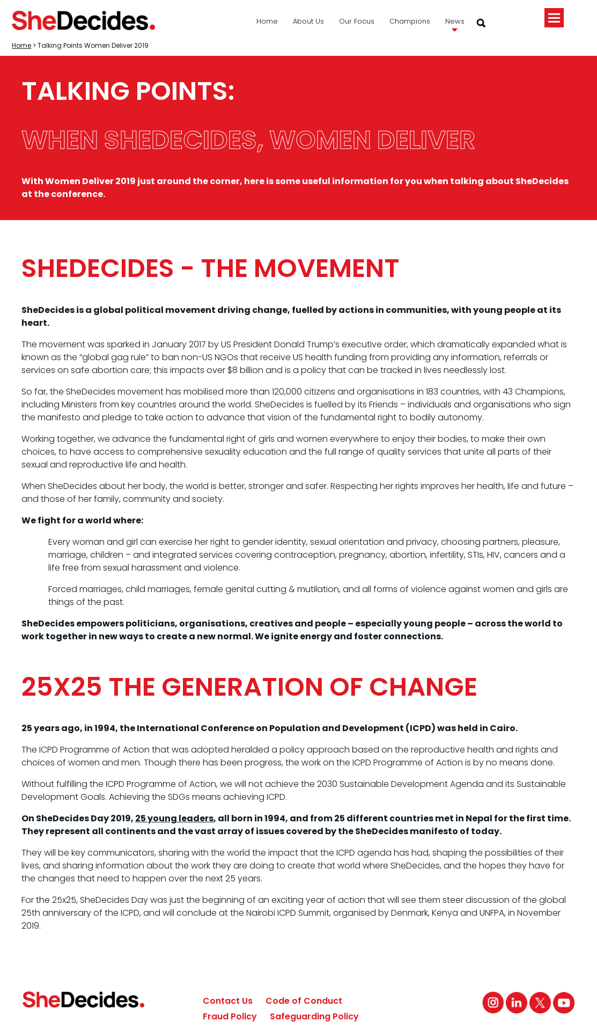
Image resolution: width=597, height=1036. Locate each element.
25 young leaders (174, 818)
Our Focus (356, 21)
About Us (308, 21)
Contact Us (228, 1001)
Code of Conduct (304, 1001)
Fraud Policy (230, 1016)
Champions (409, 21)
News (455, 21)
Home (267, 21)
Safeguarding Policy (314, 1016)
